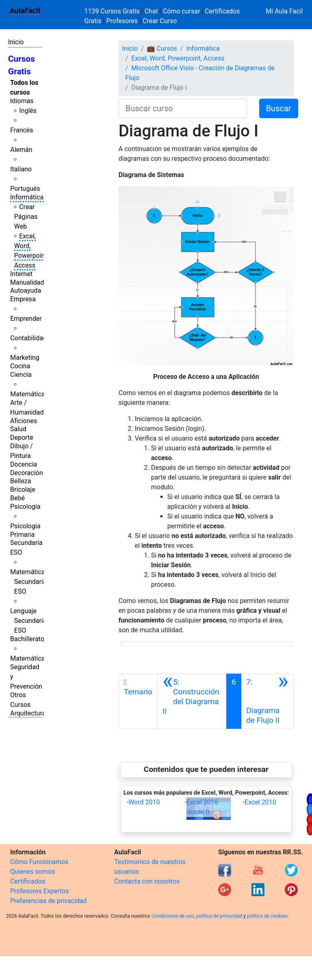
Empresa (23, 299)
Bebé (17, 498)
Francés (21, 130)
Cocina (20, 366)
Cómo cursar (181, 11)
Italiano (21, 169)
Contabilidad (28, 338)
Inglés (28, 111)
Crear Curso (160, 21)
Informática (26, 197)
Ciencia (21, 374)
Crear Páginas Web (25, 216)
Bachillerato (27, 639)
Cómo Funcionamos (39, 862)
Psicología (25, 506)
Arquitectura (28, 713)
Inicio (16, 42)
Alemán (21, 149)
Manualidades (30, 282)
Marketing (24, 357)
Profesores (122, 21)
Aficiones (23, 421)
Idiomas (21, 101)
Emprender (26, 318)
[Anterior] (192, 701)
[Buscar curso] (183, 108)
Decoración (26, 473)
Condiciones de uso (173, 916)
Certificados (27, 881)
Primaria (22, 534)
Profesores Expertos (39, 891)
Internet (21, 274)
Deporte (21, 437)
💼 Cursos (162, 48)
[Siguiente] (267, 701)
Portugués (25, 188)
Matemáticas (29, 394)
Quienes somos (32, 871)
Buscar (278, 108)
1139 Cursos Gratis (112, 11)
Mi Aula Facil (284, 11)
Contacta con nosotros (147, 881)
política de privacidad (219, 916)
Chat (151, 11)
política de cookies (267, 916)
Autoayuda (25, 290)
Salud (18, 429)
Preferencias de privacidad (48, 901)
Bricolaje (22, 489)
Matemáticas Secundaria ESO (29, 581)
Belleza (20, 481)
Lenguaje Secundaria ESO (28, 620)
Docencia (23, 464)
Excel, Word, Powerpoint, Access (178, 58)
